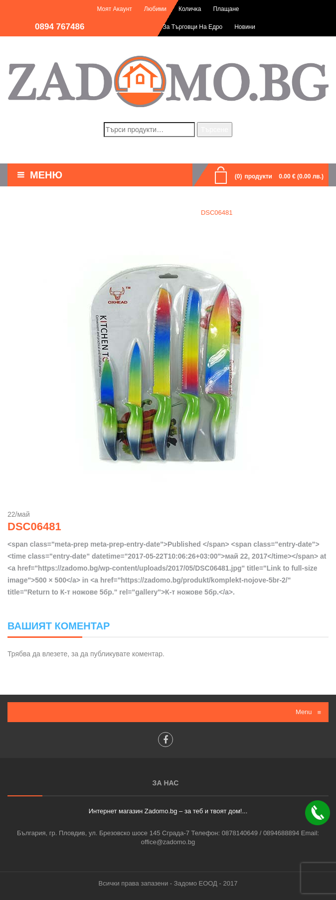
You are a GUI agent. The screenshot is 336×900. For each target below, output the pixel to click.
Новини (244, 26)
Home (112, 212)
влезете (54, 654)
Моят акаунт (114, 8)
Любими (155, 8)
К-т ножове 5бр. (160, 212)
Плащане (226, 8)
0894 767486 (59, 26)
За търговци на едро (192, 26)
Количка (189, 8)
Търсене (214, 130)
